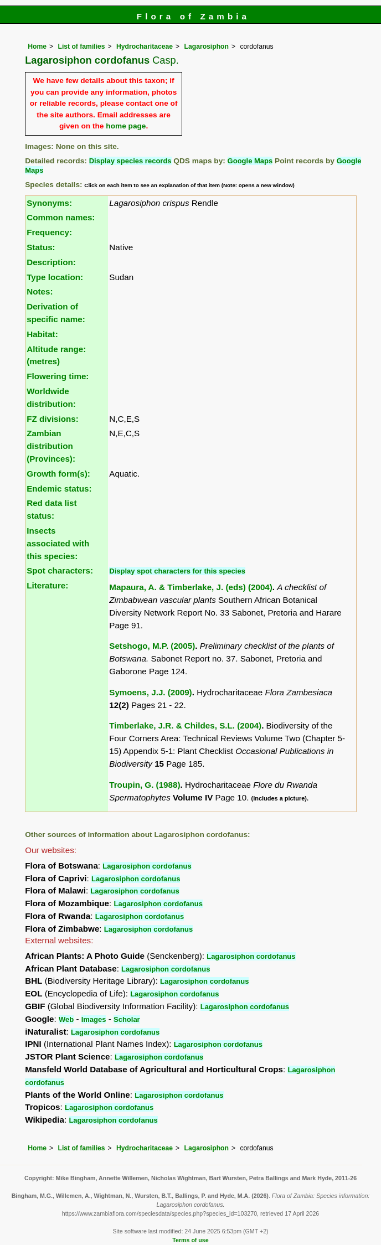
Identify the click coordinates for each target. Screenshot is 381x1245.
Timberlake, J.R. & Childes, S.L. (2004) (185, 725)
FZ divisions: (53, 418)
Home (37, 46)
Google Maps (250, 161)
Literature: (47, 585)
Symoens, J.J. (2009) (150, 692)
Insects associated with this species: (58, 543)
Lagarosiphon (206, 46)
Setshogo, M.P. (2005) (152, 645)
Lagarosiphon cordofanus (146, 866)
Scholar (127, 1019)
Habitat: (42, 334)
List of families (81, 46)
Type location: (55, 277)
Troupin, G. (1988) (144, 784)
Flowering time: (58, 376)
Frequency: (49, 232)
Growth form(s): (58, 473)
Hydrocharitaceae (144, 46)
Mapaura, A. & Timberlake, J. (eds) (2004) (190, 587)
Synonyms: (49, 203)
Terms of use (190, 1240)
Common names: (61, 217)
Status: (41, 247)
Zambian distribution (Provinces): (51, 445)
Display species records (130, 161)
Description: (51, 262)
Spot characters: (60, 570)
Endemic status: (59, 488)
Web (66, 1019)
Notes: (40, 291)
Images (93, 1019)
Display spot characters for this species (177, 571)
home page (126, 126)
